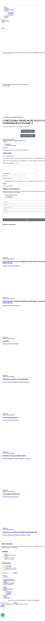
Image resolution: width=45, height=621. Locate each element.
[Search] (7, 574)
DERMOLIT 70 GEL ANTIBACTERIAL (14, 457)
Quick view (5, 259)
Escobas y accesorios (7, 383)
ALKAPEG (6, 342)
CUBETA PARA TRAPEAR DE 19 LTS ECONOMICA (15, 84)
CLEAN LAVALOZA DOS (10, 419)
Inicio (4, 52)
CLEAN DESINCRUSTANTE (11, 495)
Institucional (16, 140)
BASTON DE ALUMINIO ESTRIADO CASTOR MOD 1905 (20, 534)
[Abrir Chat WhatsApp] (3, 615)
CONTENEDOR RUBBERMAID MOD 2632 (13, 117)
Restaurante (8, 52)
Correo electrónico (7, 180)
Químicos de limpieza (8, 345)
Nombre (5, 177)
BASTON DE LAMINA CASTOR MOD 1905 (15, 381)
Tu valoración (6, 175)
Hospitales (10, 140)
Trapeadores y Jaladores (25, 536)
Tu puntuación (6, 163)
